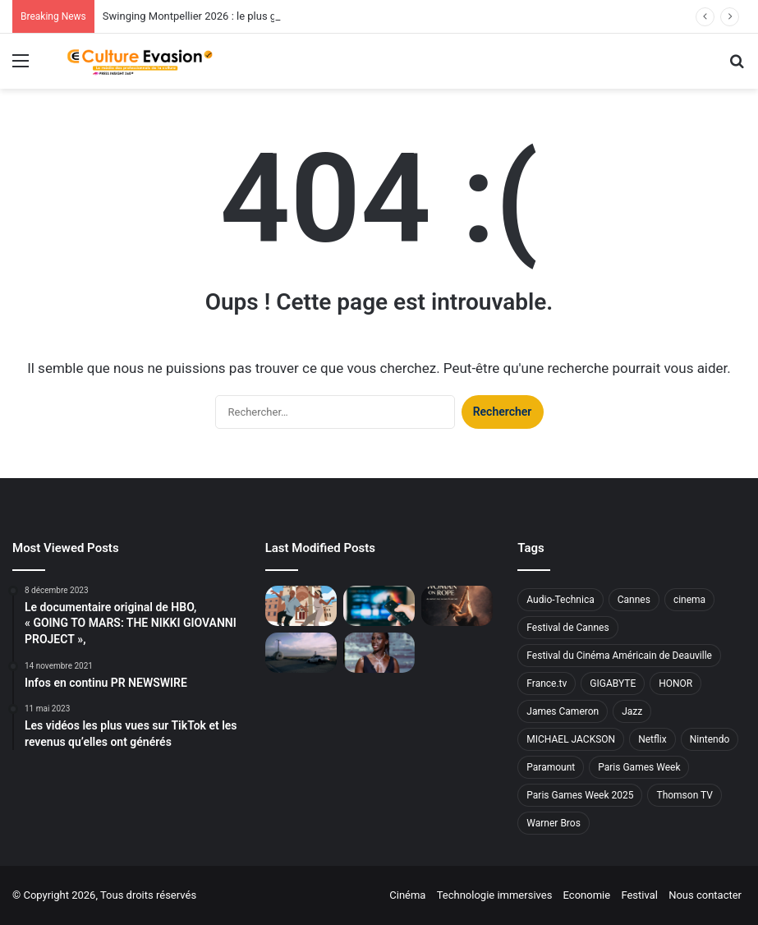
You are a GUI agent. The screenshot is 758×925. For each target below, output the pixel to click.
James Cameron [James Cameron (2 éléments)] (562, 711)
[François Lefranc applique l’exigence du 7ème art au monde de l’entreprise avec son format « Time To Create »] (301, 653)
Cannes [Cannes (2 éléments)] (634, 599)
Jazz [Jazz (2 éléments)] (632, 711)
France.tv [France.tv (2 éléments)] (546, 683)
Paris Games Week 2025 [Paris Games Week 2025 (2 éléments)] (579, 795)
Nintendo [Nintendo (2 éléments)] (710, 739)
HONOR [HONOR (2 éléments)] (675, 683)
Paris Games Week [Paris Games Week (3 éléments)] (639, 767)
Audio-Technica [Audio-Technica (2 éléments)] (560, 599)
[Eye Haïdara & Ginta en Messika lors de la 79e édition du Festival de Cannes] (379, 653)
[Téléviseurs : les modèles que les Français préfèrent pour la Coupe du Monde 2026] (379, 606)
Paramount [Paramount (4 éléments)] (550, 767)
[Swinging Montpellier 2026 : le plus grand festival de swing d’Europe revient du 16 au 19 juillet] (301, 606)
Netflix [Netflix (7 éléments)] (652, 739)
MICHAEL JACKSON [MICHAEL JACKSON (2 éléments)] (570, 739)
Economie (587, 895)
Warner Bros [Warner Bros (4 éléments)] (553, 823)
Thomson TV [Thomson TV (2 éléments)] (684, 795)
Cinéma (407, 895)
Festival (639, 895)
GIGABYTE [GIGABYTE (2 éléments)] (613, 683)
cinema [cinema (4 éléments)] (689, 599)
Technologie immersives (495, 895)
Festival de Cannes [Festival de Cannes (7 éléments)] (567, 627)
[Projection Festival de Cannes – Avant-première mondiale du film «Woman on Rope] (457, 606)
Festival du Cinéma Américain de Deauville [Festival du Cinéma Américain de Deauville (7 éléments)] (619, 655)
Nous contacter (705, 895)
